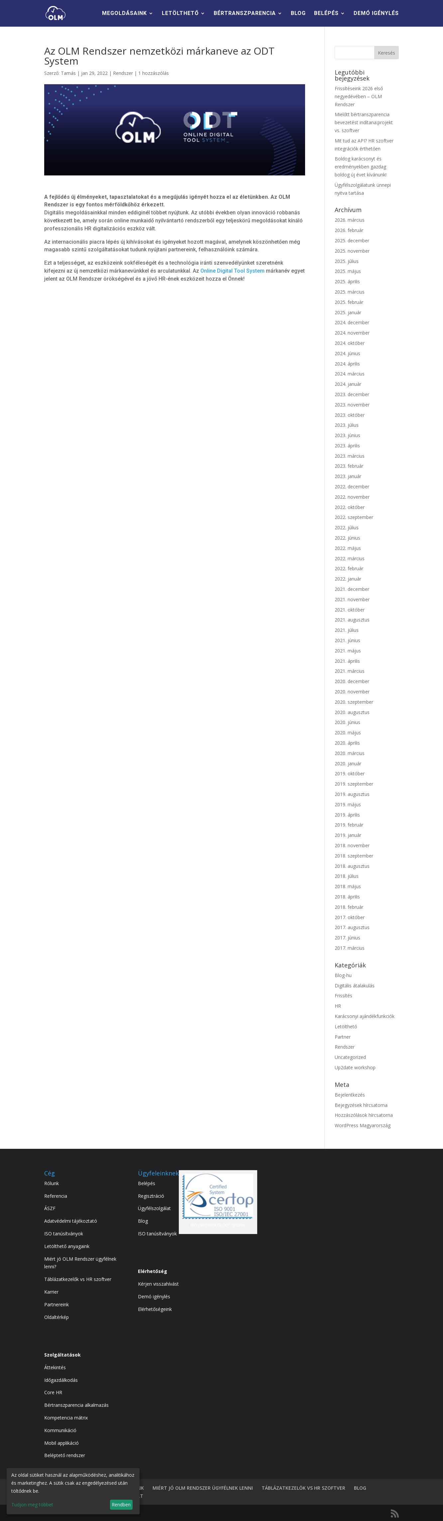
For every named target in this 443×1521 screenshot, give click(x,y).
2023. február (349, 466)
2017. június (347, 937)
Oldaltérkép (56, 1317)
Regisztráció (151, 1196)
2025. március (350, 292)
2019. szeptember (354, 784)
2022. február (349, 568)
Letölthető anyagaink (66, 1246)
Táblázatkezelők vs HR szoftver (77, 1279)
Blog (143, 1221)
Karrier (51, 1292)
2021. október (350, 610)
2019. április (347, 815)
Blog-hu (343, 975)
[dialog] (73, 1491)
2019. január (348, 835)
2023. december (352, 394)
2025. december (352, 240)
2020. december (352, 681)
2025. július (347, 261)
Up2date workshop (355, 1067)
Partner (343, 1037)
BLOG (298, 13)
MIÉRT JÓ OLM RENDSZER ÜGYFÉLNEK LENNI (203, 1488)
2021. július (347, 630)
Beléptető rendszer (64, 1455)
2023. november (352, 404)
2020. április (347, 743)
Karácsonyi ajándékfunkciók (364, 1016)
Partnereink (56, 1304)
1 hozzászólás (153, 73)
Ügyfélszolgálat (154, 1208)
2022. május (348, 548)
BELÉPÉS (326, 13)
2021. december (352, 589)
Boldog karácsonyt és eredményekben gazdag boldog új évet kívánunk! (361, 166)
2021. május (348, 650)
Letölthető (346, 1026)
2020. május (348, 732)
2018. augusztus (352, 866)
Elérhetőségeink (155, 1309)
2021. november (352, 599)
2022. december (352, 486)
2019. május (348, 804)
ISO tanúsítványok (63, 1233)
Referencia (55, 1196)
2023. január (348, 476)
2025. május (348, 271)
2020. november (352, 691)
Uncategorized (350, 1057)
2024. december (352, 322)
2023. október (350, 415)
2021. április (347, 661)
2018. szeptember (354, 856)
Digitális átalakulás (355, 985)
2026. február (349, 230)
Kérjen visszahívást (158, 1284)
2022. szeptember (354, 517)
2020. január (348, 763)
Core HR (53, 1392)
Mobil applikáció (61, 1443)
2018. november (352, 845)
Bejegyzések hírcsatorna (361, 1105)
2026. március (350, 220)
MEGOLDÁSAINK (124, 13)
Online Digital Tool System (232, 271)
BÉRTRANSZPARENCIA (245, 13)
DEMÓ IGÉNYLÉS (376, 13)
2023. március (350, 456)
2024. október (350, 343)
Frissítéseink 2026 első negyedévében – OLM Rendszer (359, 96)
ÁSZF (49, 1208)
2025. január (348, 312)
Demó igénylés (154, 1296)
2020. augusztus (352, 712)
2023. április (347, 445)
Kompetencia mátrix (66, 1417)
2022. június (347, 538)
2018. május (348, 886)
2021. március (350, 671)
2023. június (347, 435)
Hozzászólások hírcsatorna (364, 1115)
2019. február (349, 825)
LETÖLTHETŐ (180, 13)
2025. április (347, 281)
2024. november (352, 333)
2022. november (352, 497)
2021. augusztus (352, 620)
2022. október (350, 507)
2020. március (350, 753)
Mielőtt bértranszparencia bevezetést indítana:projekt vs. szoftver (364, 122)
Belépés (146, 1183)
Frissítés (343, 995)
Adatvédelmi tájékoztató (70, 1221)
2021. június (347, 640)
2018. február (349, 907)
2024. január (348, 384)
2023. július (347, 425)
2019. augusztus (352, 794)
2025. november (352, 251)
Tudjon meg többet (32, 1504)
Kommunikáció (60, 1430)
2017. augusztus (352, 927)
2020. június (347, 722)
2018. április (347, 896)
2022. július (347, 527)
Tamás (68, 73)
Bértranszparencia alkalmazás (76, 1405)
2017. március (350, 948)
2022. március (350, 558)
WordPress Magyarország (362, 1125)
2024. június (347, 353)
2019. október (350, 773)
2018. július (347, 876)
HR (338, 1006)
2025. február (349, 302)
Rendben (121, 1504)
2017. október (350, 917)
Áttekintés (55, 1367)
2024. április (347, 364)
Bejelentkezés (350, 1095)
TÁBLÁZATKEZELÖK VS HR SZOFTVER (303, 1488)
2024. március (350, 374)
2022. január (348, 579)
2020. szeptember (354, 702)
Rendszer (123, 73)
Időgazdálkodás (61, 1380)
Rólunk (51, 1183)
